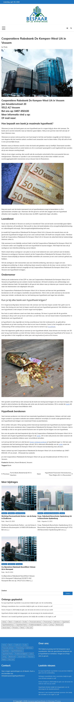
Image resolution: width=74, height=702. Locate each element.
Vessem (29, 462)
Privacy (58, 701)
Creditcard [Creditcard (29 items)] (17, 622)
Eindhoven (11, 513)
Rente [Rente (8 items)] (22, 627)
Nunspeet (19, 564)
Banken (11, 462)
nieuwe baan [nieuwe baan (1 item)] (6, 627)
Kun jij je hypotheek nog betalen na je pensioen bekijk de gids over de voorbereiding (26, 603)
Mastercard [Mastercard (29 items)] (59, 624)
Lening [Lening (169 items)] (51, 624)
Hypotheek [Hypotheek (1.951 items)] (65, 622)
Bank (9, 465)
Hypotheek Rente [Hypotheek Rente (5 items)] (21, 624)
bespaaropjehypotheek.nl (37, 701)
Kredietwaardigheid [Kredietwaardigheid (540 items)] (35, 624)
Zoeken (4, 590)
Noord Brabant (20, 462)
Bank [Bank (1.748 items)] (10, 622)
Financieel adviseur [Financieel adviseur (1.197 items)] (35, 622)
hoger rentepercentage (38, 442)
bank (68, 404)
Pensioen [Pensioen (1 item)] (15, 627)
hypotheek (51, 327)
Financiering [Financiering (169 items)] (47, 622)
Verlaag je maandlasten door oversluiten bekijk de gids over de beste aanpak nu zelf (26, 606)
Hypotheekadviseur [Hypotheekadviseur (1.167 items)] (8, 624)
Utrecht (62, 513)
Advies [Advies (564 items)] (4, 622)
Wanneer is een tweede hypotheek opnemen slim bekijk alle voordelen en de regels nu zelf (28, 616)
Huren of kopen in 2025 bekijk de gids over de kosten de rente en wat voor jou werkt (27, 610)
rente (38, 436)
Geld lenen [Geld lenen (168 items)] (57, 622)
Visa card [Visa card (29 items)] (29, 627)
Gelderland (11, 564)
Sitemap (51, 701)
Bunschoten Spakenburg (51, 513)
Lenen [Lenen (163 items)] (45, 624)
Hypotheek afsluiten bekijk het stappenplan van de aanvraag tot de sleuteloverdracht (27, 613)
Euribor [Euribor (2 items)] (25, 622)
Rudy (5, 47)
